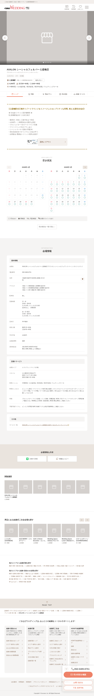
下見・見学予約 (78, 688)
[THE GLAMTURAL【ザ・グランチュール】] (11, 534)
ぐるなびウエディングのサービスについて (41, 686)
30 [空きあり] (31, 203)
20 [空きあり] (68, 196)
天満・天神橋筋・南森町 (76, 573)
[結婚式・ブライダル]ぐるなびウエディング (17, 610)
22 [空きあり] (79, 196)
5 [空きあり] (62, 183)
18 (43, 190)
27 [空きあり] (14, 203)
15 (26, 190)
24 (37, 196)
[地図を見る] (83, 279)
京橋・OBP (28, 576)
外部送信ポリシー (54, 682)
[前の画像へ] (5, 38)
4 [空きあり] (57, 183)
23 (31, 196)
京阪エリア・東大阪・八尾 (53, 579)
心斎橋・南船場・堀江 (47, 573)
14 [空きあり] (73, 190)
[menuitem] (15, 94)
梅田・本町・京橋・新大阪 (16, 566)
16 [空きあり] (84, 190)
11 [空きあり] (57, 190)
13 (15, 190)
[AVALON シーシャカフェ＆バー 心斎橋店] (11, 490)
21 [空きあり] (73, 196)
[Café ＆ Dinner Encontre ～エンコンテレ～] (68, 534)
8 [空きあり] (79, 183)
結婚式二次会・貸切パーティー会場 (43, 610)
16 (31, 190)
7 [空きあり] (73, 183)
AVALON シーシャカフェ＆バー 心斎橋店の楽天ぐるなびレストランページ (45, 425)
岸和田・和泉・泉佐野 (25, 582)
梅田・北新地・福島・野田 (16, 573)
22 (26, 196)
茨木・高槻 (41, 579)
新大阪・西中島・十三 (15, 579)
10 (37, 183)
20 (15, 196)
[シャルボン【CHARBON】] (40, 534)
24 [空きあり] (51, 203)
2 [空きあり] (84, 176)
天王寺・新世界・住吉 (73, 576)
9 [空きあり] (84, 183)
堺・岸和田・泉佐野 (48, 566)
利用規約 (21, 682)
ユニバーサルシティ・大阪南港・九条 (54, 576)
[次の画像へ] (89, 38)
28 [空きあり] (20, 203)
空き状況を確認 (78, 674)
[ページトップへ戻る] (47, 603)
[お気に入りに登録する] (66, 669)
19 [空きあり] (62, 196)
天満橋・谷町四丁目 (16, 576)
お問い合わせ (78, 683)
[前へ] (9, 167)
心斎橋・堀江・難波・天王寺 (33, 566)
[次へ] (85, 167)
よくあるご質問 (61, 686)
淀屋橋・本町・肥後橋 (61, 573)
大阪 (57, 610)
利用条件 (28, 682)
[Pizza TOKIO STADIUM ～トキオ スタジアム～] (25, 534)
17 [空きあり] (51, 196)
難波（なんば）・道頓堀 (32, 573)
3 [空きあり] (51, 183)
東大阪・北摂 (80, 566)
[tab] (43, 62)
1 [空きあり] (79, 176)
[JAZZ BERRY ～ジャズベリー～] (54, 534)
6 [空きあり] (68, 183)
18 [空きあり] (57, 196)
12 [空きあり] (62, 190)
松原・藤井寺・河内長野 (70, 579)
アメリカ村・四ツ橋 (10, 613)
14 (20, 190)
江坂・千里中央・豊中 (30, 579)
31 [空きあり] (51, 209)
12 (9, 190)
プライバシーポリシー (40, 682)
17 (37, 190)
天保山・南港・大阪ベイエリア (65, 566)
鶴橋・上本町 (37, 576)
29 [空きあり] (26, 203)
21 (20, 196)
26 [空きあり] (9, 203)
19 (9, 196)
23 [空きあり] (84, 196)
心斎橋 (78, 610)
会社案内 (14, 682)
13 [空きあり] (68, 190)
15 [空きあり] (79, 190)
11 (43, 183)
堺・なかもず (13, 582)
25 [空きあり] (42, 196)
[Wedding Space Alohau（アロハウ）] (83, 534)
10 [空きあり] (51, 190)
